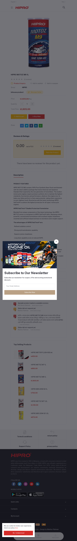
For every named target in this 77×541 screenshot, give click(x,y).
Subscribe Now (30, 292)
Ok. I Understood (18, 533)
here (16, 528)
